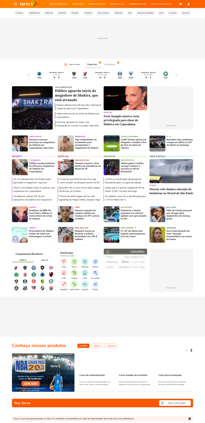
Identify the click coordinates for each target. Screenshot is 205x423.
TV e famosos (35, 160)
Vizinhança (171, 228)
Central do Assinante (161, 4)
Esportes (109, 156)
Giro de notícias (82, 160)
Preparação (80, 136)
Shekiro (32, 228)
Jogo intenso (126, 207)
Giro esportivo (127, 160)
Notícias (63, 156)
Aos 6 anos (171, 207)
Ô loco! (152, 185)
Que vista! (108, 112)
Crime (77, 207)
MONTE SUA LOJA (117, 4)
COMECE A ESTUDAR (96, 4)
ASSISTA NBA (78, 4)
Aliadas (32, 207)
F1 (169, 136)
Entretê (17, 156)
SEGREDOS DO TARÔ (137, 4)
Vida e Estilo (157, 156)
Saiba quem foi (35, 136)
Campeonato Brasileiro (29, 254)
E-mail (180, 4)
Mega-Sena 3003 (81, 228)
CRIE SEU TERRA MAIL (59, 4)
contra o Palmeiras (129, 136)
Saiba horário (128, 228)
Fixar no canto (72, 64)
